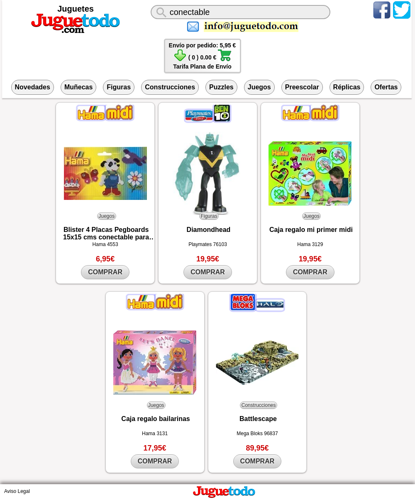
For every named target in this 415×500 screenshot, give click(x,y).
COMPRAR (105, 272)
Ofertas (386, 87)
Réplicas (347, 87)
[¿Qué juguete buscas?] (240, 12)
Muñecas (78, 87)
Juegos (259, 87)
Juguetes (75, 8)
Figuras (119, 87)
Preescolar (302, 87)
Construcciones (170, 87)
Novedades (32, 87)
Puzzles (221, 87)
